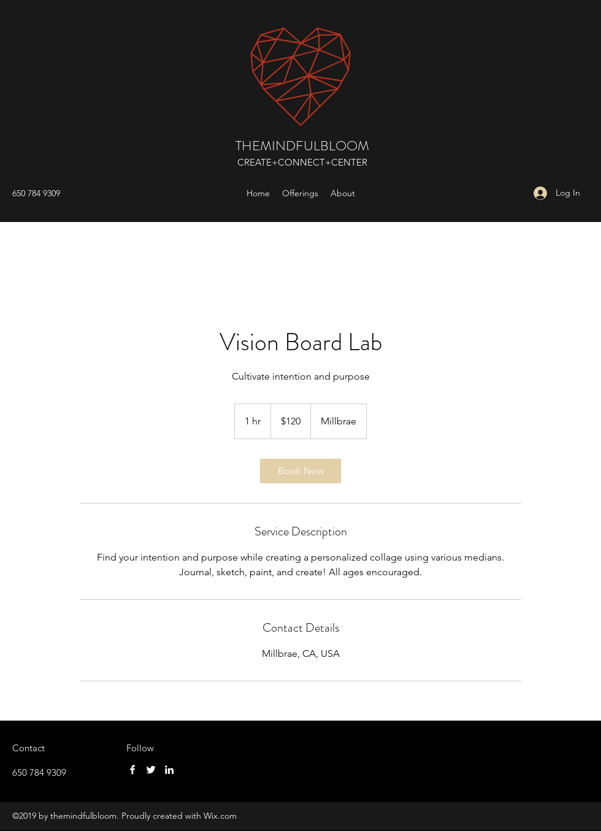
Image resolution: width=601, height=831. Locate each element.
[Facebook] (132, 770)
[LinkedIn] (169, 770)
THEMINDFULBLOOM (302, 145)
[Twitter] (151, 770)
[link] (300, 471)
